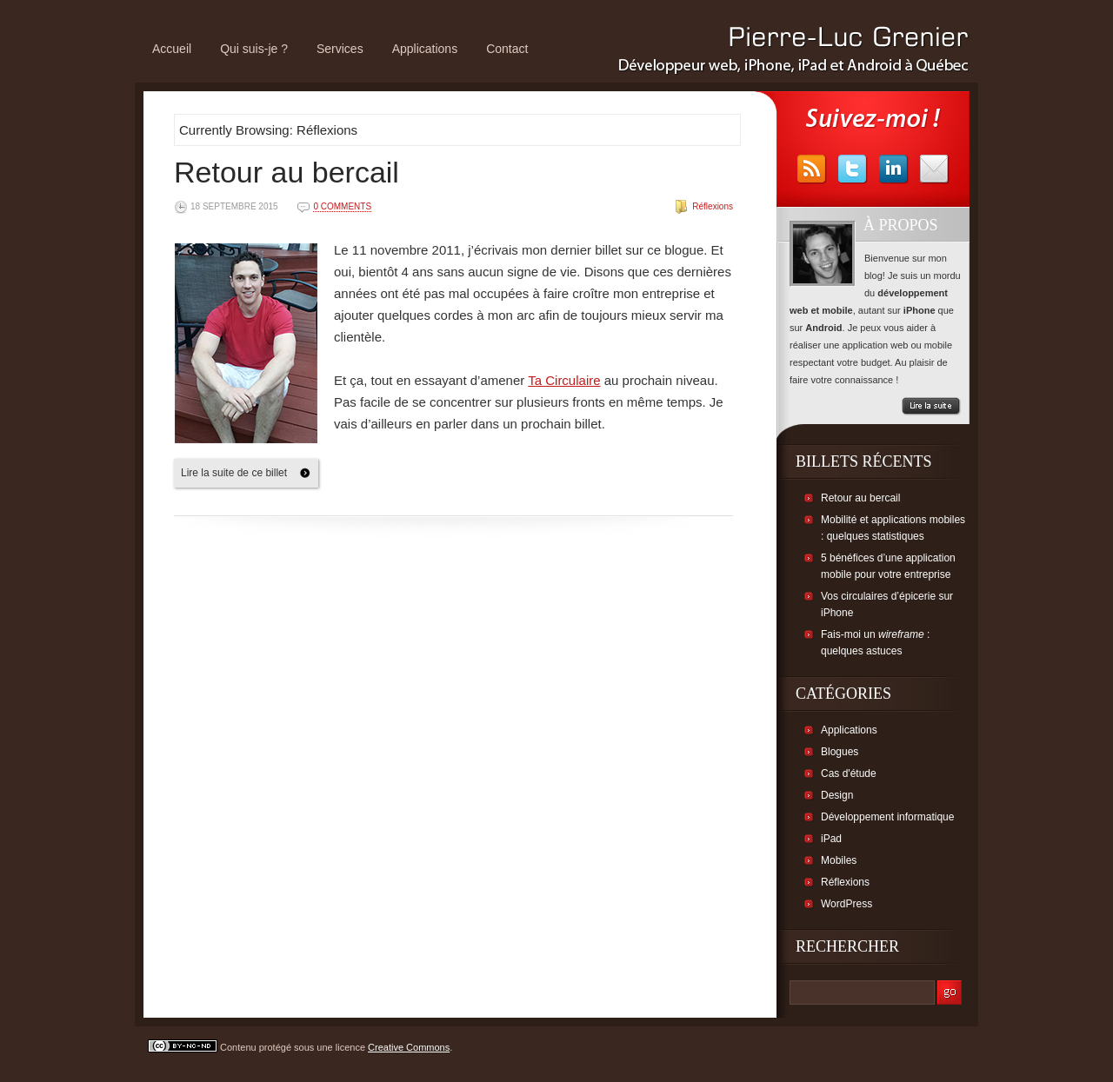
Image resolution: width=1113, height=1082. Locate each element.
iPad (831, 839)
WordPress (846, 904)
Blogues (839, 752)
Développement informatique (887, 817)
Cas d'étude (848, 773)
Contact (507, 49)
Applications (425, 49)
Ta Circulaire (564, 380)
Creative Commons (409, 1047)
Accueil (171, 49)
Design (837, 795)
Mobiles (838, 860)
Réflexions (712, 206)
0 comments (342, 206)
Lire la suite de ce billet (234, 473)
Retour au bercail (286, 172)
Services (340, 49)
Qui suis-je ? (254, 49)
